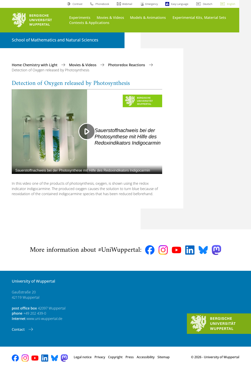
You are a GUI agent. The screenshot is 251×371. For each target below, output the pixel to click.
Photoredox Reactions (127, 64)
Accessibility (146, 357)
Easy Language (179, 4)
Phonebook (102, 4)
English (231, 4)
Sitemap (163, 357)
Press (130, 357)
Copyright (115, 357)
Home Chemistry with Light (35, 64)
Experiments (79, 17)
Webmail (127, 4)
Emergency (151, 4)
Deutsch (207, 4)
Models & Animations (148, 17)
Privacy (100, 357)
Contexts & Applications (89, 22)
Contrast (77, 4)
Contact (19, 329)
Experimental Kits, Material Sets (199, 17)
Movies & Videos (110, 17)
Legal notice (83, 357)
